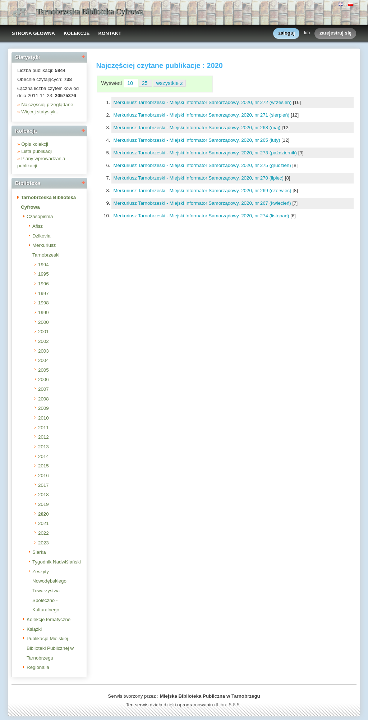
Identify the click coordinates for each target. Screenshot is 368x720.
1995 (43, 274)
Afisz (37, 226)
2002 (43, 341)
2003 (43, 351)
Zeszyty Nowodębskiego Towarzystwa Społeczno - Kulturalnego (49, 591)
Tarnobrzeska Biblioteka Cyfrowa (89, 11)
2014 (43, 456)
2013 (43, 446)
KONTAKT (109, 33)
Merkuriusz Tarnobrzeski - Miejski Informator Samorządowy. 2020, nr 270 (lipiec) (199, 178)
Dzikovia (41, 236)
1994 (43, 264)
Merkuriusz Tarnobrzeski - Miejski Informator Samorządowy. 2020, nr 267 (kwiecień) (202, 203)
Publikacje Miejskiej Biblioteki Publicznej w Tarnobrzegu (50, 648)
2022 (43, 533)
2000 (43, 322)
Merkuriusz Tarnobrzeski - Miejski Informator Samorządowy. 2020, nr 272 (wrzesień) (203, 102)
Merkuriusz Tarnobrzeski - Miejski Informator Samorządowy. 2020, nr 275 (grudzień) (202, 165)
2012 (43, 437)
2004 (43, 360)
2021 (43, 523)
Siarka (39, 552)
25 (145, 83)
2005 (43, 370)
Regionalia (38, 667)
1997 (43, 293)
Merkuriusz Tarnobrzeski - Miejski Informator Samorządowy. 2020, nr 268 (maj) (197, 127)
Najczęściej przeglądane (47, 104)
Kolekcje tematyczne (48, 619)
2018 (43, 494)
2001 (43, 331)
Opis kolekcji (34, 144)
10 (130, 83)
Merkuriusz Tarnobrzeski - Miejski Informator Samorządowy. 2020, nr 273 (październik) (205, 152)
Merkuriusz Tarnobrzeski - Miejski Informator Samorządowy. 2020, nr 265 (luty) (197, 140)
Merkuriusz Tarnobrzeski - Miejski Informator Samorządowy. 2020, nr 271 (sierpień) (202, 115)
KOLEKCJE (77, 33)
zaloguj (286, 33)
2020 (43, 514)
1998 (43, 302)
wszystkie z (169, 83)
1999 (43, 312)
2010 (43, 418)
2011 (43, 427)
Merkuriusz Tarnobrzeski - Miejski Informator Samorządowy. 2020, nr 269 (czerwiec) (203, 190)
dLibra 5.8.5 (227, 704)
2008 (43, 399)
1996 (43, 283)
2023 (43, 542)
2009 (43, 408)
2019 (43, 504)
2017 (43, 485)
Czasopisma (40, 216)
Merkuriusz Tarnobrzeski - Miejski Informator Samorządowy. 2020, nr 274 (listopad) (201, 215)
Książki (34, 629)
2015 (43, 465)
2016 (43, 475)
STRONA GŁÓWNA (33, 33)
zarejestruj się (335, 33)
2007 (43, 389)
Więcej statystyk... (40, 111)
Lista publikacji (36, 151)
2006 (43, 379)
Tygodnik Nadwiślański (56, 562)
